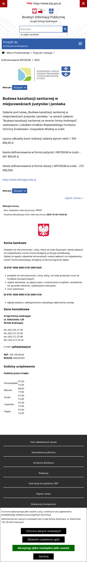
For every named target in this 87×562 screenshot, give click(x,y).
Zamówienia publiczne (44, 452)
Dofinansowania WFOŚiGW (16, 60)
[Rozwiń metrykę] (19, 87)
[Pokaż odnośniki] (3, 3)
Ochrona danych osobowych (43, 531)
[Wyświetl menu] (83, 3)
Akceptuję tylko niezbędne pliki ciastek (43, 548)
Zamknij (43, 556)
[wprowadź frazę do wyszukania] (41, 29)
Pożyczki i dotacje (42, 52)
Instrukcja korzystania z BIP (43, 483)
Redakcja (43, 473)
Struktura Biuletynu (43, 462)
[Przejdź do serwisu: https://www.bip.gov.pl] (43, 3)
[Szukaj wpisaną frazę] (65, 29)
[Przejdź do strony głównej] (43, 16)
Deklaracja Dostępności (43, 504)
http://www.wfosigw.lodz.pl (19, 179)
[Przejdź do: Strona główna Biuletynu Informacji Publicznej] (3, 53)
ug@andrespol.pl (21, 346)
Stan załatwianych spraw (43, 441)
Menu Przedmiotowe (18, 52)
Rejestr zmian (43, 493)
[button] (39, 81)
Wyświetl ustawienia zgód (43, 539)
